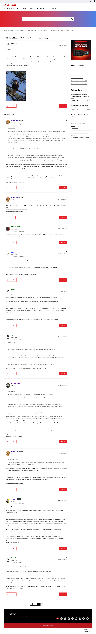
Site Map (23, 616)
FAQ (90, 1)
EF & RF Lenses (75, 119)
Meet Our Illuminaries (9, 9)
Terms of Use (9, 616)
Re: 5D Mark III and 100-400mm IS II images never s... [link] (61, 30)
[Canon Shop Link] (12, 613)
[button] (7, 105)
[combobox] (53, 19)
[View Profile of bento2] (13, 289)
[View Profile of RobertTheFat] (15, 383)
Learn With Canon (41, 9)
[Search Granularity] (27, 19)
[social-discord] (87, 618)
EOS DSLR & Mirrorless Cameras (39, 30)
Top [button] (8, 630)
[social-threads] (76, 618)
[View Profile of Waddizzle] (14, 120)
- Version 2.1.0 (77, 75)
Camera (28, 30)
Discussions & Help (21, 9)
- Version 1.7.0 (79, 84)
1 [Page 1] (33, 604)
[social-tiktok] (65, 618)
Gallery (32, 9)
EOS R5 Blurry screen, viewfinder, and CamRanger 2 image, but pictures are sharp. (80, 96)
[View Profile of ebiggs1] (13, 499)
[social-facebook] (69, 618)
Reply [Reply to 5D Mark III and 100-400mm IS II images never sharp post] (63, 106)
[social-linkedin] (83, 618)
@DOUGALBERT (12, 459)
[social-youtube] (57, 618)
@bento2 (10, 342)
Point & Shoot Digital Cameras (78, 137)
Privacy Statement (15, 616)
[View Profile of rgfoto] (13, 335)
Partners (27, 616)
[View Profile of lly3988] (13, 252)
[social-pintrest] (80, 618)
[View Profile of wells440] (14, 43)
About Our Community (55, 9)
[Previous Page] (31, 604)
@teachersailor (11, 128)
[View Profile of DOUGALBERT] (16, 227)
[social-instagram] (61, 618)
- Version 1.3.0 (77, 78)
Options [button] (89, 30)
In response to (18, 124)
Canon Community (10, 5)
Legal (20, 616)
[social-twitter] (72, 618)
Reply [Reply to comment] (63, 188)
